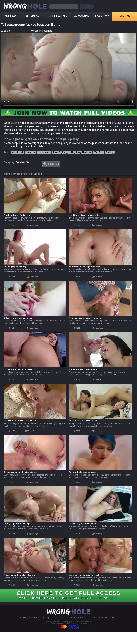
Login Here (102, 16)
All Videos (32, 16)
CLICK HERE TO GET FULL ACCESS (68, 594)
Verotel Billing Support (26, 618)
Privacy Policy (42, 618)
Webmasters (104, 618)
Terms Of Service (56, 618)
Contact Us (115, 618)
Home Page (9, 16)
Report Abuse (80, 618)
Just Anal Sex (58, 16)
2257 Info (69, 618)
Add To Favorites (41, 30)
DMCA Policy (92, 618)
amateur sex (23, 162)
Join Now (124, 16)
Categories (81, 16)
